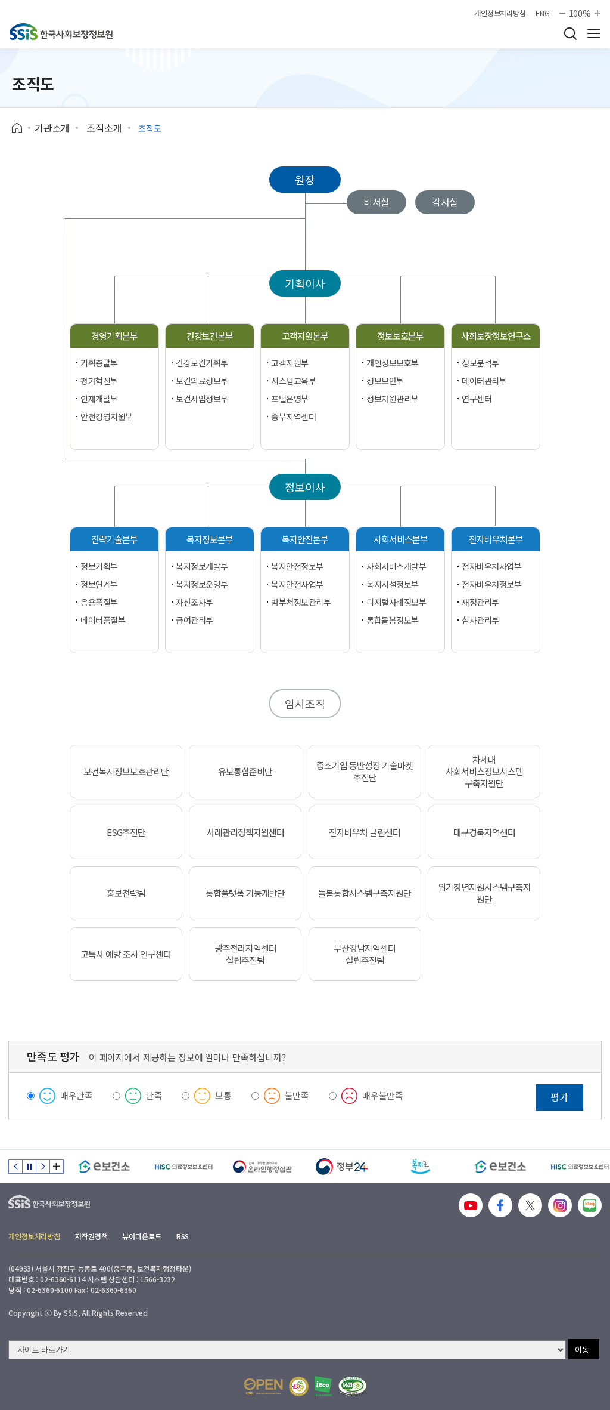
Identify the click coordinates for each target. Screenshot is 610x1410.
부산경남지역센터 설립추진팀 (365, 954)
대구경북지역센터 (484, 832)
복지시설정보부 (392, 584)
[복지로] (420, 1166)
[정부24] (341, 1166)
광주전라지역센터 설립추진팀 (245, 954)
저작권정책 (91, 1236)
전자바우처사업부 (492, 566)
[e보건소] (104, 1166)
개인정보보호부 (392, 363)
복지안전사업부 (297, 584)
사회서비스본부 (401, 539)
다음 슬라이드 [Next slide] (43, 1166)
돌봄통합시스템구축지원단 (364, 893)
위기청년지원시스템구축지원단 (484, 893)
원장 (305, 179)
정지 (29, 1166)
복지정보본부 (209, 539)
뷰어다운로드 (141, 1236)
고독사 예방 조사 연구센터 (125, 954)
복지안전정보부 (297, 566)
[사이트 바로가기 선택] (287, 1349)
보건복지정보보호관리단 (126, 771)
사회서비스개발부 (396, 566)
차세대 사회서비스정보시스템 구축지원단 (484, 771)
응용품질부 (99, 602)
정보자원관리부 (392, 399)
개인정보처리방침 (500, 13)
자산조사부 (194, 602)
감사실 (445, 202)
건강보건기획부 (202, 363)
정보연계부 (99, 584)
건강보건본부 (209, 335)
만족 (154, 1095)
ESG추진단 (126, 832)
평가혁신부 (99, 381)
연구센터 (476, 399)
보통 (223, 1095)
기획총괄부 (99, 363)
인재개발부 (99, 399)
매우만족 (76, 1095)
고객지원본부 (305, 335)
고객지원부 (290, 363)
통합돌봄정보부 (392, 620)
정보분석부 (480, 363)
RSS (182, 1236)
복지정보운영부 (202, 584)
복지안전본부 (305, 539)
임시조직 (305, 703)
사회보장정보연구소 (496, 335)
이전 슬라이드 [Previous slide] (15, 1166)
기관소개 (52, 127)
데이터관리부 (484, 381)
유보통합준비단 (245, 771)
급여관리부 (194, 620)
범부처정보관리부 (301, 602)
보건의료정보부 (202, 381)
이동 (582, 1349)
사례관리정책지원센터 (245, 832)
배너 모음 (56, 1166)
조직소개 (104, 127)
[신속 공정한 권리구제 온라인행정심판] (262, 1166)
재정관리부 (480, 602)
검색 (570, 33)
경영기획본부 (114, 335)
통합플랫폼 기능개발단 (245, 893)
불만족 (297, 1095)
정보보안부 (385, 381)
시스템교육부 (293, 381)
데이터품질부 (102, 620)
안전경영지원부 (106, 416)
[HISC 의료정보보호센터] (183, 1166)
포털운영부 (290, 399)
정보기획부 (99, 566)
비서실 (376, 202)
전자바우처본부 (496, 539)
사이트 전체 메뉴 (593, 33)
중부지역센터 (293, 416)
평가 (559, 1097)
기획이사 (305, 283)
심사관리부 (480, 620)
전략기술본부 (114, 539)
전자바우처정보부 (492, 584)
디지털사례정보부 (396, 602)
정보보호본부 (400, 335)
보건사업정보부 (202, 399)
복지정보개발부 (202, 566)
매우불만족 (382, 1095)
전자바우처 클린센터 (364, 832)
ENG (543, 13)
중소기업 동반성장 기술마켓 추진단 (364, 771)
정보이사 (305, 487)
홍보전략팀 (126, 893)
